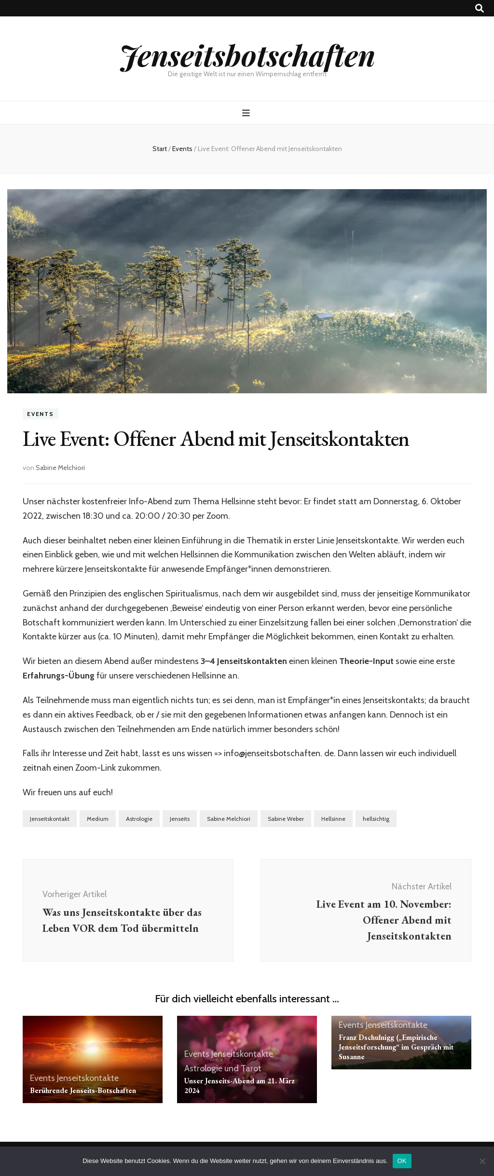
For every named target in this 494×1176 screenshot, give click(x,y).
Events (40, 413)
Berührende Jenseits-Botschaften (83, 1090)
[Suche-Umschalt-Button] (479, 8)
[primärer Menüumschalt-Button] (247, 113)
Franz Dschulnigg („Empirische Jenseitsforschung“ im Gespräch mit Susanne (396, 1047)
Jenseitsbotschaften (247, 54)
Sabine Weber (286, 818)
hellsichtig (376, 818)
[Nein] (482, 1161)
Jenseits (180, 818)
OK (402, 1160)
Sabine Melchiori (60, 467)
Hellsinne (333, 818)
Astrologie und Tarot (222, 1068)
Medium (98, 818)
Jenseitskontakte (88, 1078)
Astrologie (139, 818)
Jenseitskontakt (49, 818)
